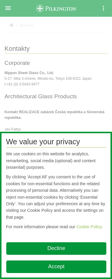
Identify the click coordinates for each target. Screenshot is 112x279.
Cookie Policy (89, 226)
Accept (56, 266)
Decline (56, 248)
